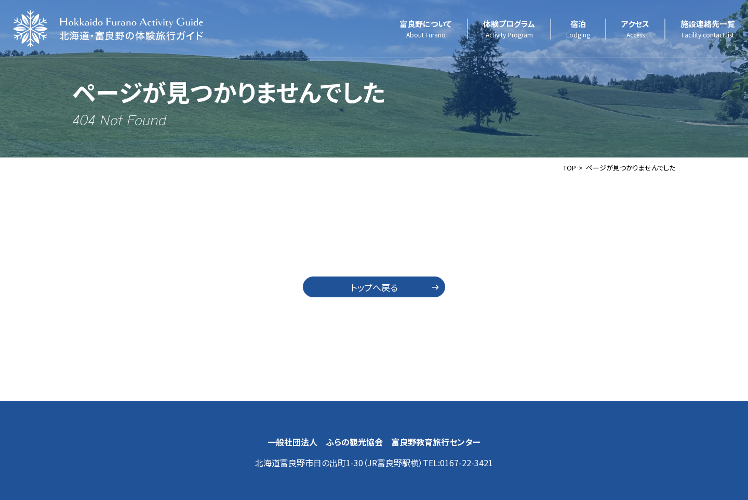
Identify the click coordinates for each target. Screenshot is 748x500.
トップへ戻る (374, 287)
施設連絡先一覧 (707, 29)
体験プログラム (509, 29)
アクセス (635, 29)
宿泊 (578, 29)
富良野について (425, 29)
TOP (569, 168)
